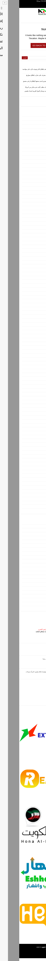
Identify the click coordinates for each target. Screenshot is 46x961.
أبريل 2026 (39, 115)
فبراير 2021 (38, 351)
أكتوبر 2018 (38, 460)
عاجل (40, 584)
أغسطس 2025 (37, 146)
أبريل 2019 (39, 437)
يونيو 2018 (39, 475)
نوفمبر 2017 (38, 503)
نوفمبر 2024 (38, 181)
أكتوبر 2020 (38, 367)
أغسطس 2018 (37, 468)
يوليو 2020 (39, 378)
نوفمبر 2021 (38, 316)
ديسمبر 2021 (38, 312)
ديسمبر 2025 (38, 130)
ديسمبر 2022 (38, 266)
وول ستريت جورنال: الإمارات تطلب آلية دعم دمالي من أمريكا (24, 87)
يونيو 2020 (39, 382)
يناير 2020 (39, 402)
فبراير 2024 (38, 215)
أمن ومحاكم (38, 538)
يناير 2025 (39, 173)
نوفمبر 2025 (38, 134)
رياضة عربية (38, 576)
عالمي (40, 588)
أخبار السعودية (38, 526)
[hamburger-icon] (43, 13)
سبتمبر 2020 (38, 371)
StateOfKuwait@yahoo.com (37, 646)
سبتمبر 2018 (38, 464)
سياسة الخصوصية (40, 659)
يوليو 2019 (39, 425)
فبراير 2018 (38, 491)
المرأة (40, 553)
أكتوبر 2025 (38, 138)
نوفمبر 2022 (38, 270)
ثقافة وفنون (38, 565)
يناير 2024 (39, 219)
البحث (41, 54)
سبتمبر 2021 (38, 324)
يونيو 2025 (39, 153)
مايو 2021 (39, 340)
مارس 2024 (38, 212)
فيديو (40, 592)
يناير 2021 (39, 355)
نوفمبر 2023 (38, 227)
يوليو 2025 (39, 150)
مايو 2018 (39, 479)
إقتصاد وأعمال (38, 545)
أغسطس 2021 (37, 328)
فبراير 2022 (38, 305)
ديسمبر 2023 (38, 223)
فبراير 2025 (38, 169)
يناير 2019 (39, 448)
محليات (40, 600)
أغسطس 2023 (37, 239)
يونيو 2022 (39, 289)
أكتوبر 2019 (38, 413)
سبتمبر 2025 (38, 142)
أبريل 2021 (39, 343)
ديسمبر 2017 (38, 499)
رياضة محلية (38, 580)
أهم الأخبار (39, 542)
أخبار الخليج (38, 522)
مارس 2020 (38, 394)
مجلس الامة (38, 596)
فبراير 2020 (38, 398)
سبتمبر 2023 (38, 235)
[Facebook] (38, 5)
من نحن (32, 659)
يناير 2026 (39, 126)
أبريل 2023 (39, 254)
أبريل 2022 (39, 297)
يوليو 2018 (39, 472)
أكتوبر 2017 (38, 506)
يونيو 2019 (39, 429)
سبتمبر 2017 (38, 510)
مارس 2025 (38, 165)
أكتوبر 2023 (38, 231)
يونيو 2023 (39, 246)
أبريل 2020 (39, 390)
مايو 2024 (39, 204)
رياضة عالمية (38, 573)
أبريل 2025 (39, 161)
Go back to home (23, 45)
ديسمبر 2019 (38, 406)
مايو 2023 (39, 250)
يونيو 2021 (39, 336)
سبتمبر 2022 (38, 278)
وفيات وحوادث (38, 608)
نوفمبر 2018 (38, 456)
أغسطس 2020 (37, 375)
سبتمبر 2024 (38, 188)
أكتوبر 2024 (38, 184)
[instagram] (31, 5)
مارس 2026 (38, 118)
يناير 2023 (39, 262)
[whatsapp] (28, 5)
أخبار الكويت (38, 530)
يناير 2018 (39, 495)
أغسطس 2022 (37, 281)
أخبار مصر (39, 534)
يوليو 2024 (39, 196)
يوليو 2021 (39, 332)
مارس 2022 (38, 301)
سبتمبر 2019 (38, 417)
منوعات (40, 604)
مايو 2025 (39, 157)
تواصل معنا (26, 659)
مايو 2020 (39, 386)
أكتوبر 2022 (38, 274)
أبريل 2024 (39, 208)
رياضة (40, 569)
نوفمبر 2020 (38, 363)
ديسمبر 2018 (38, 452)
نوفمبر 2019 (38, 409)
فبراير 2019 (38, 444)
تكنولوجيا (39, 561)
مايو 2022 (39, 293)
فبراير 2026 (38, 122)
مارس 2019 (38, 440)
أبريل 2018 (39, 483)
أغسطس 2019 (37, 421)
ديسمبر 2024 (38, 177)
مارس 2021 (38, 347)
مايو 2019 (39, 433)
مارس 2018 (38, 487)
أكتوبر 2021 (38, 320)
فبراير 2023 (38, 258)
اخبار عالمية (38, 549)
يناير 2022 (39, 309)
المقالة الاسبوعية (37, 557)
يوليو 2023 (39, 243)
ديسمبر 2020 (38, 359)
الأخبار (43, 672)
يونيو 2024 (39, 200)
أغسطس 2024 (37, 192)
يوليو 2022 (39, 285)
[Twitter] (35, 5)
